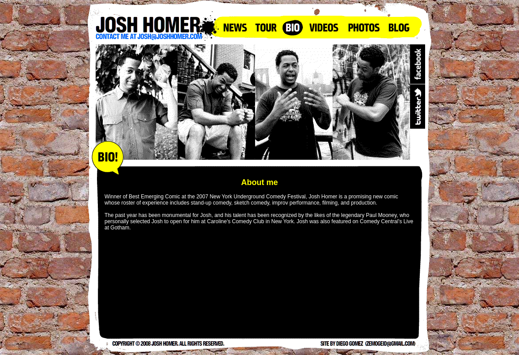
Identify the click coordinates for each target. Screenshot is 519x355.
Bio (293, 27)
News (235, 27)
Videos (324, 27)
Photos (363, 27)
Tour (266, 27)
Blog (398, 27)
